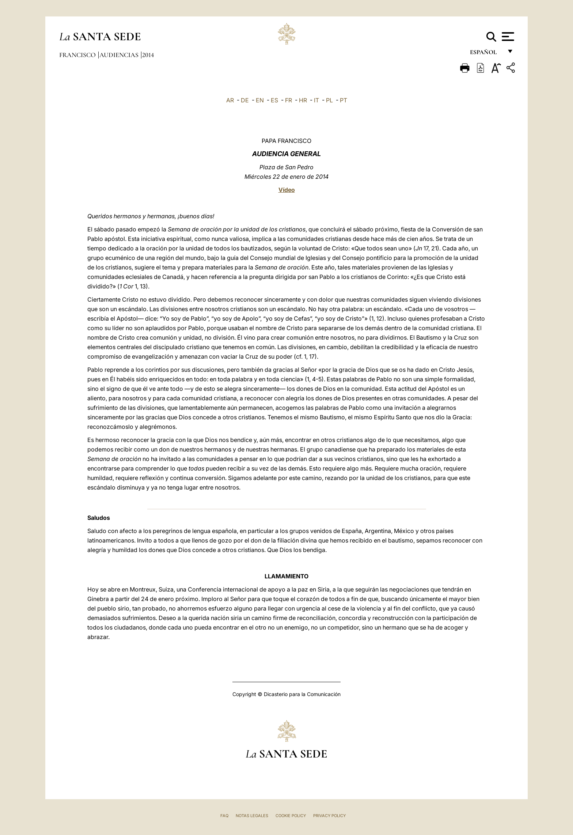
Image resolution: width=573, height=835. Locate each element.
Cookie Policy (291, 815)
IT (316, 100)
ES (274, 100)
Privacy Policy (329, 815)
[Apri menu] (507, 36)
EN (260, 100)
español (486, 54)
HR (303, 100)
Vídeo (286, 189)
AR (230, 100)
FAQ (224, 815)
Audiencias (119, 55)
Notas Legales (252, 815)
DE (245, 100)
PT (343, 100)
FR (288, 100)
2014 (148, 55)
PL (329, 100)
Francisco (78, 55)
